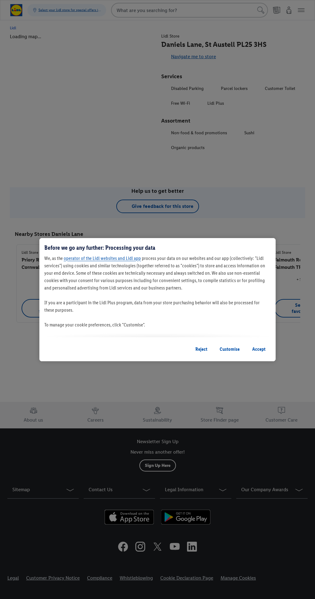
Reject (201, 349)
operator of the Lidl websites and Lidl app (102, 258)
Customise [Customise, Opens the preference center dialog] (230, 349)
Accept (258, 349)
